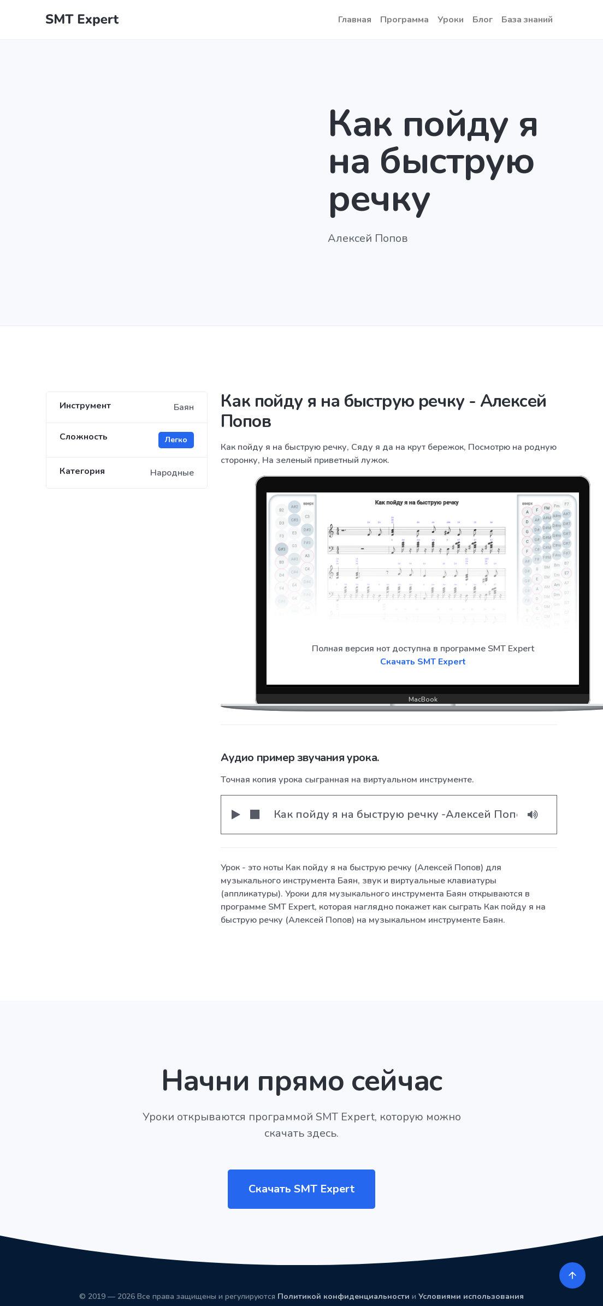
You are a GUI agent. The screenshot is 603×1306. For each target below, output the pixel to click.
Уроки (451, 20)
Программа (404, 20)
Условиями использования (471, 1296)
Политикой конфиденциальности (343, 1296)
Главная (354, 20)
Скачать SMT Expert (423, 662)
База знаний (527, 20)
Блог (482, 20)
